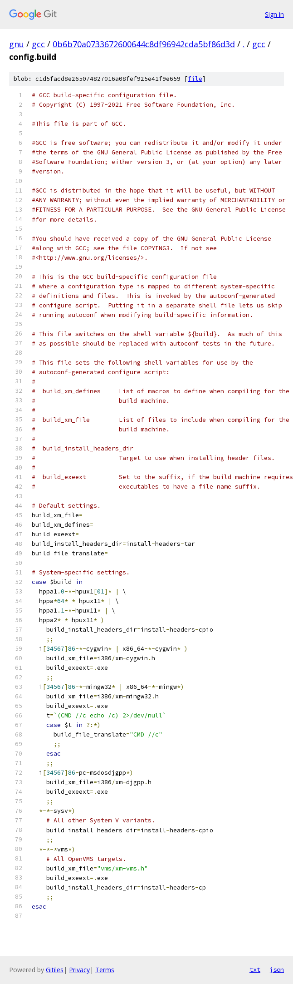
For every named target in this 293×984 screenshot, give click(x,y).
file (195, 79)
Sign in (274, 14)
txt (254, 969)
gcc (38, 44)
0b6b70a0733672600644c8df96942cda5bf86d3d (144, 44)
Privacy (79, 969)
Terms (104, 969)
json (276, 969)
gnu (16, 44)
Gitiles (54, 969)
